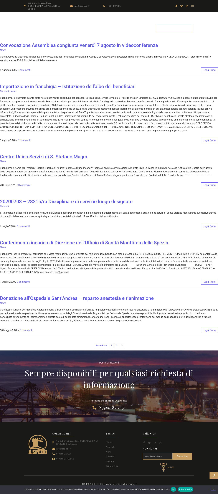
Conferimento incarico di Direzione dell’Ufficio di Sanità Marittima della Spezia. (85, 243)
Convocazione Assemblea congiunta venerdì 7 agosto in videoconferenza (79, 45)
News (118, 28)
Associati (104, 28)
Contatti (147, 28)
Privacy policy (185, 489)
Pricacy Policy (112, 466)
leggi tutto (209, 70)
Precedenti (101, 345)
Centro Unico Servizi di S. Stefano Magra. (44, 157)
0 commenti (24, 70)
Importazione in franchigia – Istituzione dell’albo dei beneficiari (68, 86)
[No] (213, 489)
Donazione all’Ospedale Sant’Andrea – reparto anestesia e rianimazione (77, 298)
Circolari (132, 28)
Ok (173, 489)
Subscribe (182, 456)
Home (89, 28)
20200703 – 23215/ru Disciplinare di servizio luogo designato (66, 201)
